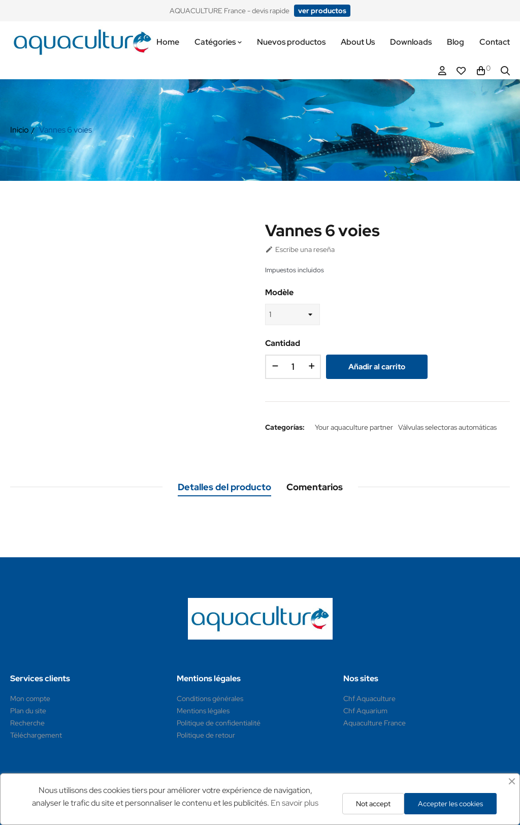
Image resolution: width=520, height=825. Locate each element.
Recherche (27, 722)
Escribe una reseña (300, 249)
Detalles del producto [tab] (224, 487)
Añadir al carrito (376, 367)
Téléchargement (36, 735)
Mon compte (30, 698)
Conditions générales (210, 698)
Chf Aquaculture (369, 698)
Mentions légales (203, 710)
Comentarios (314, 487)
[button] (322, 11)
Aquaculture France (374, 722)
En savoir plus (294, 803)
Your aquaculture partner (354, 427)
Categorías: (285, 427)
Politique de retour (206, 735)
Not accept (373, 803)
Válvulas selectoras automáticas (447, 427)
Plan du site (28, 710)
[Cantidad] (293, 367)
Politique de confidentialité (219, 722)
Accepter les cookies (450, 803)
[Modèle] (292, 314)
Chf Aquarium (365, 710)
